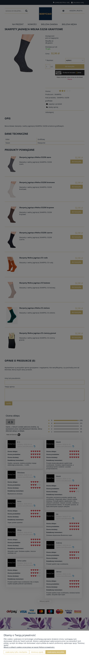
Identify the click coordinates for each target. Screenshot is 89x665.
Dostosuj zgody (37, 652)
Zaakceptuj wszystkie (55, 652)
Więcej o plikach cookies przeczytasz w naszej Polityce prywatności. (29, 647)
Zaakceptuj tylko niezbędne (16, 652)
